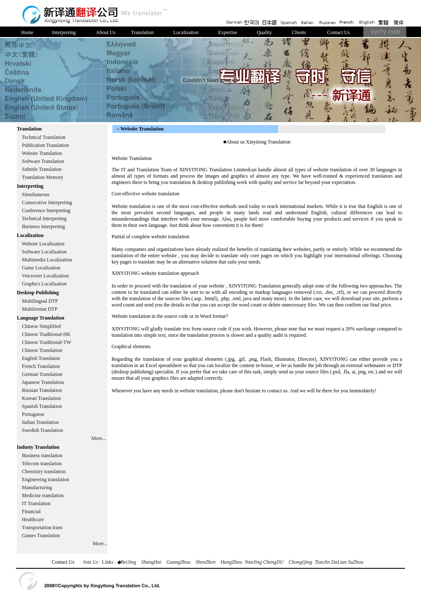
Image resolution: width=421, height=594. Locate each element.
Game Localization (41, 268)
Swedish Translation (42, 430)
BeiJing (128, 562)
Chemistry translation (44, 471)
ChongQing (300, 562)
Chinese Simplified (41, 326)
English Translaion (41, 358)
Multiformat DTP (39, 309)
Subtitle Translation (41, 169)
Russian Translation (42, 390)
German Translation (42, 374)
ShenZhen (206, 562)
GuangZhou (178, 562)
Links (107, 562)
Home (27, 32)
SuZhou (355, 562)
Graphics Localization (44, 284)
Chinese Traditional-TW (46, 342)
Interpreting (64, 32)
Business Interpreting (44, 226)
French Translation (41, 366)
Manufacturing (37, 487)
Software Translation (43, 161)
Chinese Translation (42, 350)
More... (98, 438)
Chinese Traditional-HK (46, 334)
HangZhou (231, 562)
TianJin (322, 562)
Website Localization (43, 244)
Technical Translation (43, 137)
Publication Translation (45, 145)
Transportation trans (42, 527)
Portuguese (33, 414)
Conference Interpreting (46, 210)
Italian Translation (40, 422)
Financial (31, 511)
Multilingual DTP (40, 301)
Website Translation (42, 153)
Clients (299, 32)
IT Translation (36, 503)
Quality (264, 32)
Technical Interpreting (44, 218)
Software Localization (44, 252)
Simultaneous (35, 194)
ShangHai (151, 562)
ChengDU (273, 562)
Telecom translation (42, 463)
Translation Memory (43, 177)
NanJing (253, 562)
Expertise (227, 32)
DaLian (338, 562)
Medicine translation (43, 495)
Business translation (42, 455)
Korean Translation (41, 398)
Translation (142, 32)
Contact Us (338, 32)
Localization (186, 32)
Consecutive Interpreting (47, 202)
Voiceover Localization (45, 276)
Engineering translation (45, 479)
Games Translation (41, 535)
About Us (105, 32)
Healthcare (33, 519)
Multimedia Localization (47, 260)
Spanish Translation (42, 406)
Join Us (90, 562)
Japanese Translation (43, 382)
